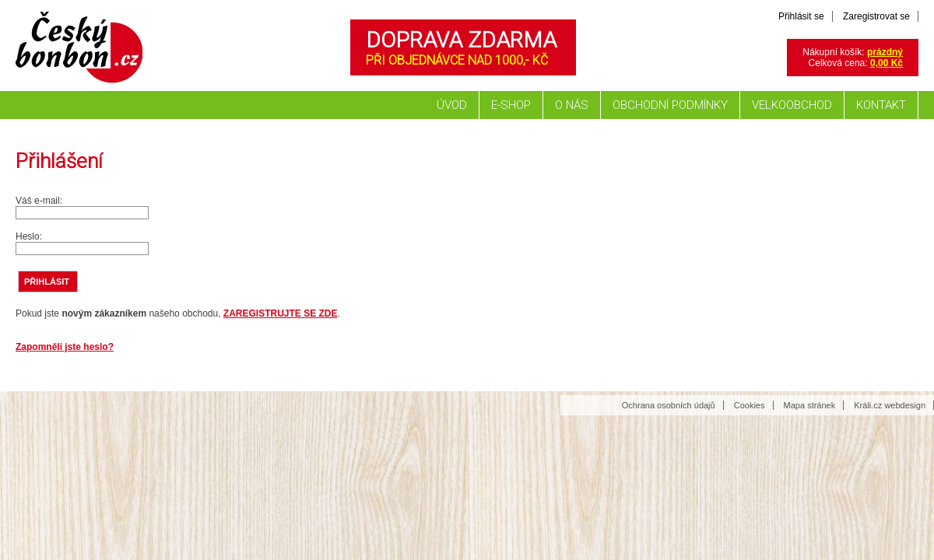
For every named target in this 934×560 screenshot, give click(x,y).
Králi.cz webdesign (889, 405)
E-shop (511, 105)
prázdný (885, 52)
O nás (571, 105)
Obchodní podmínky (670, 105)
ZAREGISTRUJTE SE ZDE (280, 313)
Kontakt (881, 105)
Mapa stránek (810, 405)
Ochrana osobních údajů (668, 405)
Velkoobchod (792, 105)
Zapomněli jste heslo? (65, 346)
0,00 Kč (886, 63)
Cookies (749, 405)
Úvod (452, 105)
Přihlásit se (801, 16)
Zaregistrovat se (876, 16)
